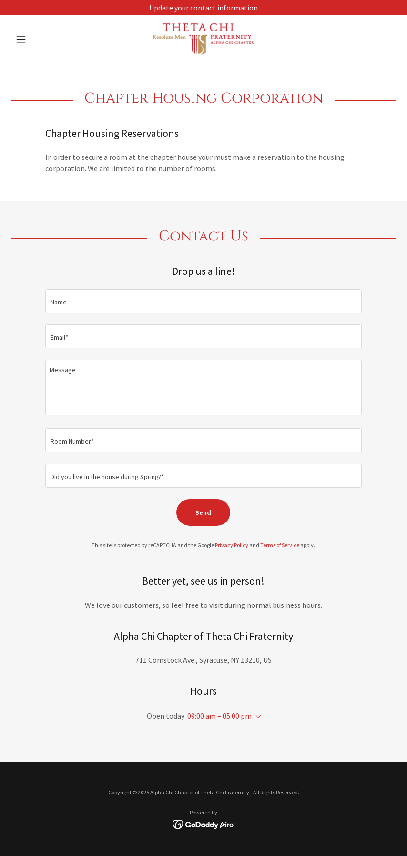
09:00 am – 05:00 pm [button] (219, 715)
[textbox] (203, 301)
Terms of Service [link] (279, 545)
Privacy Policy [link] (231, 545)
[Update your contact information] (203, 7)
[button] (40, 39)
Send (203, 512)
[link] (203, 39)
